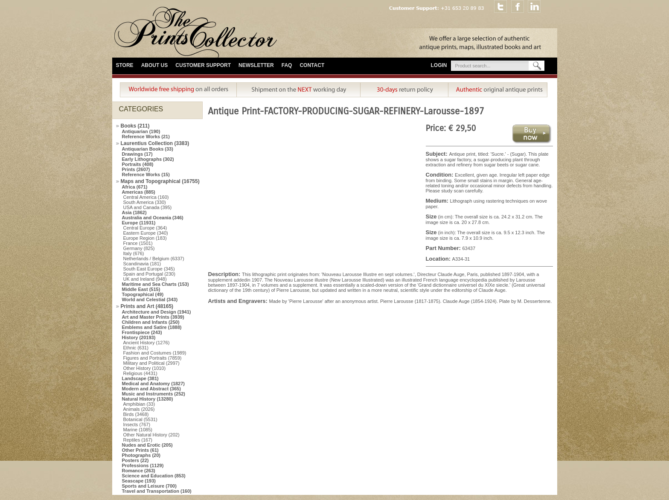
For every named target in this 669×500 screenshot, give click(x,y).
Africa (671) (135, 186)
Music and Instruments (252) (154, 393)
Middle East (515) (141, 289)
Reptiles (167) (137, 439)
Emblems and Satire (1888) (152, 327)
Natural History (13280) (147, 398)
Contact (312, 65)
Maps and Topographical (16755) (160, 181)
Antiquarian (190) (141, 131)
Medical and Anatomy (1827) (153, 383)
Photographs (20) (141, 455)
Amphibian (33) (139, 404)
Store (125, 65)
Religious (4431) (140, 373)
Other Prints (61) (140, 450)
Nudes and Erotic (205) (147, 445)
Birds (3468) (136, 414)
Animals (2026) (139, 409)
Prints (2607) (136, 169)
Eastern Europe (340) (145, 232)
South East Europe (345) (149, 268)
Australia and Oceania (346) (152, 217)
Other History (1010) (144, 368)
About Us (154, 65)
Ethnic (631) (135, 347)
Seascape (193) (139, 480)
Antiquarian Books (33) (147, 148)
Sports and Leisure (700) (149, 485)
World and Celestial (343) (150, 299)
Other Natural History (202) (151, 434)
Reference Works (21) (146, 136)
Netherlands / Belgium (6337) (153, 258)
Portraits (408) (138, 164)
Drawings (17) (137, 154)
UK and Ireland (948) (145, 279)
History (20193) (139, 337)
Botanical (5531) (140, 419)
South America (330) (144, 202)
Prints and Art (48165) (147, 306)
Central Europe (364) (145, 227)
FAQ (287, 65)
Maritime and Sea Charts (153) (155, 284)
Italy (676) (133, 253)
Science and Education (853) (154, 475)
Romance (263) (138, 470)
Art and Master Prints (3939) (153, 317)
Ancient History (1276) (146, 342)
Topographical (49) (143, 294)
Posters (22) (135, 460)
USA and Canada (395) (147, 207)
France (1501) (138, 243)
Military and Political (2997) (151, 363)
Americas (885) (138, 192)
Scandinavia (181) (142, 263)
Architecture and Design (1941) (156, 311)
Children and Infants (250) (151, 322)
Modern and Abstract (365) (151, 388)
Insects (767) (137, 424)
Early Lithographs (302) (148, 159)
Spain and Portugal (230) (149, 273)
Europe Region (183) (145, 238)
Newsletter (256, 65)
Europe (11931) (139, 222)
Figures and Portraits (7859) (152, 357)
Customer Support (203, 65)
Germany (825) (139, 248)
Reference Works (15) (146, 174)
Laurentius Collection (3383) (155, 143)
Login (439, 65)
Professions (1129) (143, 465)
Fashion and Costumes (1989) (154, 352)
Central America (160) (146, 197)
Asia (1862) (134, 212)
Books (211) (135, 126)
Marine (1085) (137, 429)
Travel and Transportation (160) (157, 491)
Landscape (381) (140, 378)
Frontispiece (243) (142, 332)
